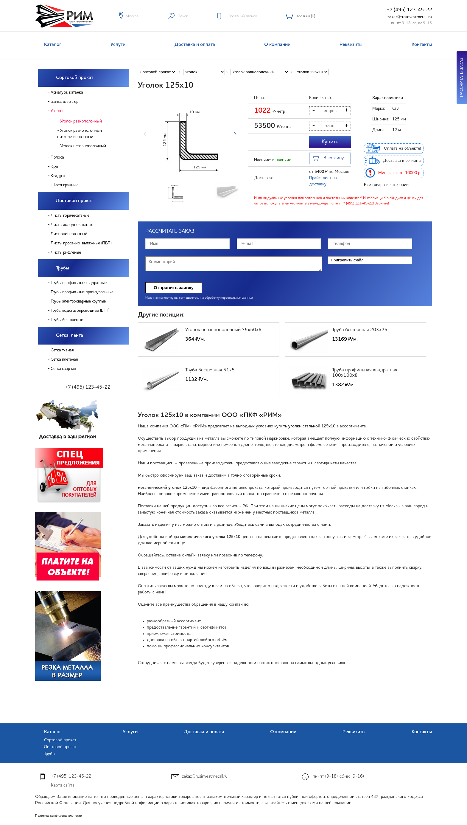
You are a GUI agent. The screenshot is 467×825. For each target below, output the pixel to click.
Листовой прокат (74, 201)
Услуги (117, 44)
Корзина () (305, 16)
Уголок (57, 111)
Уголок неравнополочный (83, 146)
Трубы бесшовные (67, 320)
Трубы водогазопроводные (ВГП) (80, 310)
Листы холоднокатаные (72, 225)
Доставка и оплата (195, 44)
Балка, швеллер (64, 102)
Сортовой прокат (74, 77)
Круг (55, 167)
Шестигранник (64, 185)
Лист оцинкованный (69, 234)
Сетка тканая (62, 350)
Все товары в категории (386, 185)
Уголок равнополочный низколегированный (79, 133)
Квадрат (58, 176)
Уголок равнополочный (81, 121)
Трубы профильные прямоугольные (82, 292)
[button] (235, 134)
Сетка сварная (63, 369)
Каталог (52, 44)
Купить (330, 142)
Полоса (57, 157)
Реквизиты (351, 44)
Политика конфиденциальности (58, 816)
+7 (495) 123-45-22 (409, 10)
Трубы (62, 268)
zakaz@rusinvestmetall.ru (409, 17)
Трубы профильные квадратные (78, 283)
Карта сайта (62, 785)
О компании (277, 44)
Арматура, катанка (67, 92)
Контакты (422, 44)
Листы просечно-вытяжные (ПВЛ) (81, 243)
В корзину (328, 159)
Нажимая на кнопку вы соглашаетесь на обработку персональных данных (199, 298)
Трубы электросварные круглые (78, 301)
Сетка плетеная (64, 359)
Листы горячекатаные (70, 215)
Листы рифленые (66, 252)
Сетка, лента (69, 335)
